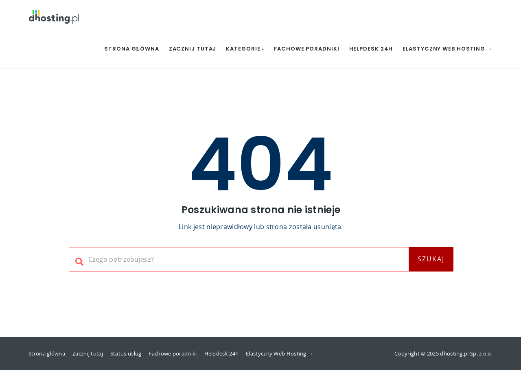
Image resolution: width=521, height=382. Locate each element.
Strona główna (131, 49)
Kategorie (245, 49)
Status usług (126, 353)
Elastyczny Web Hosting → (448, 49)
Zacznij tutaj (193, 49)
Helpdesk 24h (371, 49)
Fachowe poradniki (306, 49)
